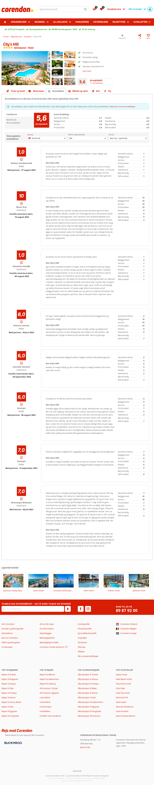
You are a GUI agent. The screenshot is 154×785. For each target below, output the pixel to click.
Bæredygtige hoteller (49, 642)
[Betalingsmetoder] (12, 742)
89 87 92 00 (126, 610)
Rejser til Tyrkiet (9, 674)
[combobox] (63, 9)
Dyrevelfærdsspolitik (87, 633)
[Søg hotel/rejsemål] (63, 9)
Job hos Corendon (10, 637)
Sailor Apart (121, 702)
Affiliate (81, 651)
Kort (98, 91)
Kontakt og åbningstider (13, 628)
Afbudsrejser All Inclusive (89, 715)
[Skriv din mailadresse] (33, 609)
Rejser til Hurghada (10, 715)
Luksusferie (45, 697)
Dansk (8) (34, 138)
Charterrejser (46, 706)
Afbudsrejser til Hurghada (89, 711)
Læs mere (86, 71)
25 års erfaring (88, 29)
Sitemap (81, 647)
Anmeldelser (58, 91)
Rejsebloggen (46, 633)
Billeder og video (80, 91)
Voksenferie (45, 702)
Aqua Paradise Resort (125, 715)
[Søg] (85, 9)
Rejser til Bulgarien (10, 679)
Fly (109, 91)
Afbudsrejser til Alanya (88, 679)
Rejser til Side (7, 688)
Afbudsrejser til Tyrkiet (88, 674)
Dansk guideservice (38, 29)
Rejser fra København (49, 679)
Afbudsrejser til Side (87, 697)
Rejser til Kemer (9, 697)
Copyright (82, 637)
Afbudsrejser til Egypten (88, 706)
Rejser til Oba (7, 706)
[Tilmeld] (68, 609)
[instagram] (88, 609)
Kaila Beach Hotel (124, 679)
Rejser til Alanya (9, 683)
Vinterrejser (100, 22)
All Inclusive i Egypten (49, 693)
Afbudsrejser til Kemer (88, 693)
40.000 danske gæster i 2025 (64, 29)
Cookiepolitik (84, 624)
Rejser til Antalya (9, 693)
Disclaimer (82, 642)
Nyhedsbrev (7, 633)
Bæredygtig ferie (47, 637)
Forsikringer (7, 647)
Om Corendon (8, 624)
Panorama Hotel (123, 683)
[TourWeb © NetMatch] (77, 771)
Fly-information (47, 628)
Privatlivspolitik (85, 628)
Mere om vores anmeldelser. (123, 106)
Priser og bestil (18, 91)
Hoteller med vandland (50, 715)
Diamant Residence (124, 706)
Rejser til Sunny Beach (11, 702)
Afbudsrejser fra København (90, 702)
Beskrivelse (38, 91)
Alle (70, 138)
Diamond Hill (122, 697)
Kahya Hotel (121, 674)
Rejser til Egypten (9, 711)
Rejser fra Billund (47, 674)
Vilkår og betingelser (11, 642)
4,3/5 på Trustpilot (16, 29)
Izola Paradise (122, 711)
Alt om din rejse (47, 624)
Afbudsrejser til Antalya (88, 683)
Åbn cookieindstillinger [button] (88, 656)
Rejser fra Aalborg (48, 683)
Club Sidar (120, 688)
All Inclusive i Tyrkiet (49, 688)
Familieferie (82, 22)
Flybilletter (140, 22)
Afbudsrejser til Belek (87, 688)
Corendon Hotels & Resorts (52, 647)
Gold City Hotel (123, 693)
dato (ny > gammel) (118, 138)
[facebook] (81, 609)
